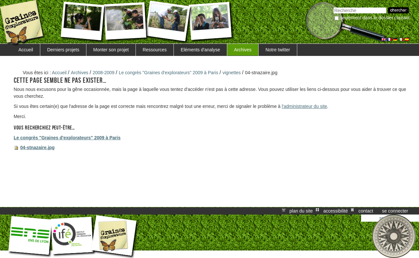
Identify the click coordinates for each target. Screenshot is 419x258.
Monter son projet (111, 49)
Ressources (155, 49)
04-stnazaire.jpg (37, 147)
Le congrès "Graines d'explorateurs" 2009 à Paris (168, 72)
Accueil (25, 49)
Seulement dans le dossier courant (375, 17)
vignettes (232, 72)
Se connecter (395, 211)
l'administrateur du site (304, 106)
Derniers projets (63, 49)
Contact (365, 211)
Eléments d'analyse (200, 49)
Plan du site (301, 211)
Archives (242, 49)
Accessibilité (335, 211)
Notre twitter (277, 49)
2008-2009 (104, 72)
